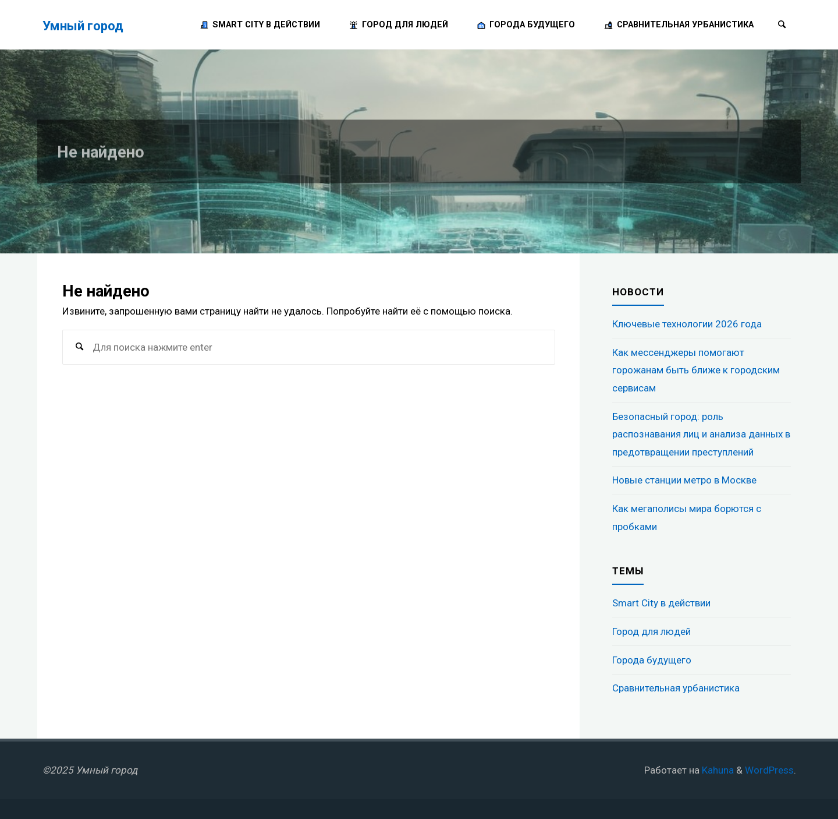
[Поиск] (782, 25)
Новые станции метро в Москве (684, 480)
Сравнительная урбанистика (676, 688)
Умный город (82, 25)
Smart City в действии (661, 603)
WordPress (769, 770)
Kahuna (716, 770)
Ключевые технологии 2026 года (687, 324)
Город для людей (651, 631)
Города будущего (651, 660)
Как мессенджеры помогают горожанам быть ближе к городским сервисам (696, 370)
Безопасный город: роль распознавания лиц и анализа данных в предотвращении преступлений (701, 434)
